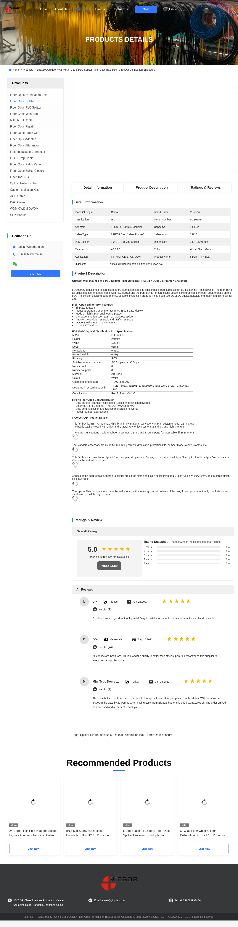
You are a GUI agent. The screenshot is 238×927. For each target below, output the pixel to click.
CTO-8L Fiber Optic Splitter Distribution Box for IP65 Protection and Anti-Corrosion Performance (203, 840)
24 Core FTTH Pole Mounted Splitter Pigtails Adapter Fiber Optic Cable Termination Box (33, 840)
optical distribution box (128, 741)
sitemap (28, 923)
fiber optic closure (160, 741)
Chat (146, 9)
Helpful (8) (105, 616)
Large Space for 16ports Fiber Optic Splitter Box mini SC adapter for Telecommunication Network (146, 840)
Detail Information (97, 187)
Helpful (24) (106, 653)
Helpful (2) (105, 696)
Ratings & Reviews (206, 187)
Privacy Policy (44, 923)
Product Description (152, 187)
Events (100, 9)
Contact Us (120, 9)
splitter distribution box (95, 741)
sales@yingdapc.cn (31, 246)
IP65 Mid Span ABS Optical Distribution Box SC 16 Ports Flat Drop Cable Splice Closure (88, 840)
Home (43, 9)
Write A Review (109, 572)
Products (81, 9)
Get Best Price (171, 170)
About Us (60, 9)
